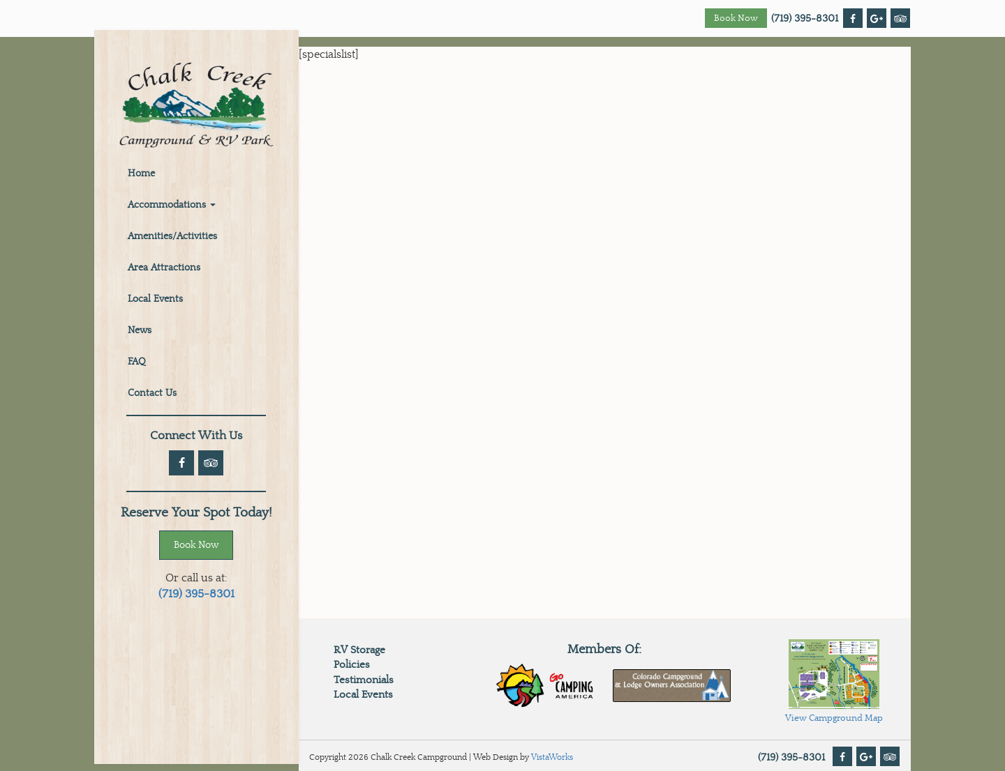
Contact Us (152, 393)
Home (141, 173)
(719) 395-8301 (804, 18)
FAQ (137, 361)
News (139, 330)
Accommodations (172, 205)
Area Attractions (164, 267)
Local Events (155, 299)
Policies (352, 665)
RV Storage (359, 650)
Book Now (736, 18)
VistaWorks (552, 757)
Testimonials (364, 680)
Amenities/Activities (172, 236)
